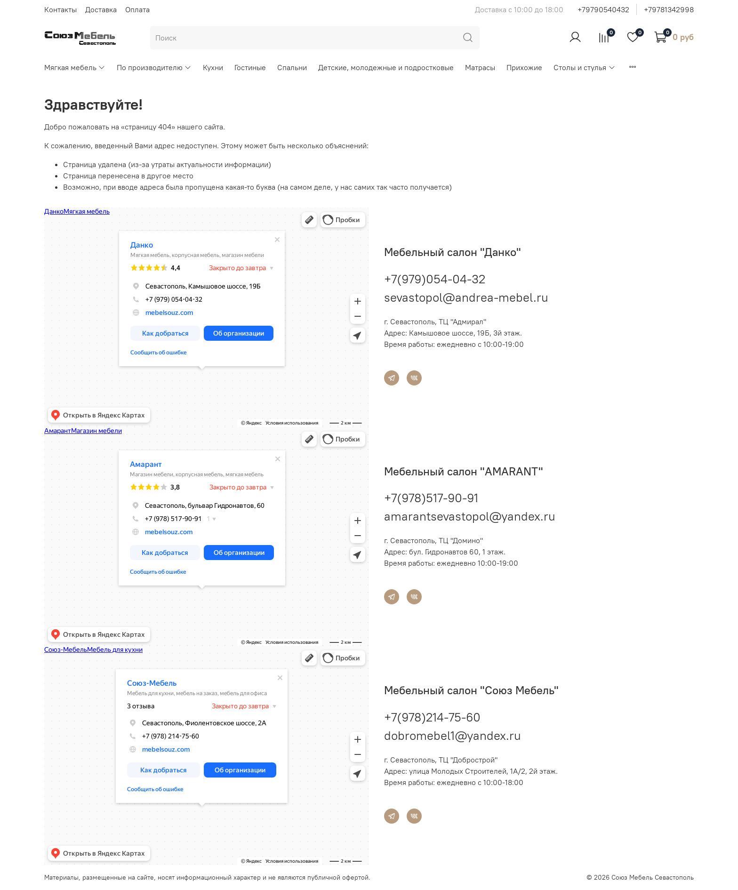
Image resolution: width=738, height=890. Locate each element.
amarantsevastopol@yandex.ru (469, 516)
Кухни (213, 67)
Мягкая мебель (74, 67)
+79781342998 (669, 9)
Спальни (292, 67)
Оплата (137, 9)
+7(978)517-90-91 (431, 497)
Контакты (60, 9)
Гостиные (250, 67)
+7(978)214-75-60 (432, 717)
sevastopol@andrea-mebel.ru (466, 297)
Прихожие (524, 67)
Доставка (101, 9)
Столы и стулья (584, 67)
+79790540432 (603, 9)
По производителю (154, 67)
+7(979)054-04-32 (434, 279)
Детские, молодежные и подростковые (386, 67)
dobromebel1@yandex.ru (452, 735)
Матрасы (480, 67)
